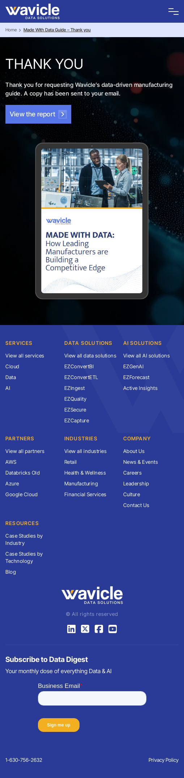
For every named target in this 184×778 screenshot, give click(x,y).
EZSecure (75, 409)
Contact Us (136, 505)
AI (7, 388)
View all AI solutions (146, 355)
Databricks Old (22, 473)
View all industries (85, 451)
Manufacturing (81, 483)
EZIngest (74, 388)
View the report (38, 114)
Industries (81, 438)
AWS (11, 462)
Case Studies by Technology (24, 557)
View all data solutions (90, 355)
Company (137, 438)
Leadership (136, 483)
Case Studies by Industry (24, 539)
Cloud (12, 366)
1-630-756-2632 (23, 760)
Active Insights (140, 388)
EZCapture (76, 420)
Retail (70, 462)
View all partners (25, 451)
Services (19, 343)
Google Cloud (21, 494)
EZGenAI (133, 366)
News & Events (140, 462)
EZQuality (75, 399)
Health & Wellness (85, 473)
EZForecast (136, 377)
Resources (22, 523)
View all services (24, 355)
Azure (12, 483)
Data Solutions (88, 343)
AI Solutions (142, 343)
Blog (10, 572)
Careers (132, 473)
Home (11, 29)
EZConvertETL (81, 377)
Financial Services (85, 494)
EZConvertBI (79, 366)
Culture (131, 494)
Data (10, 377)
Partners (20, 438)
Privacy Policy (164, 760)
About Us (134, 451)
